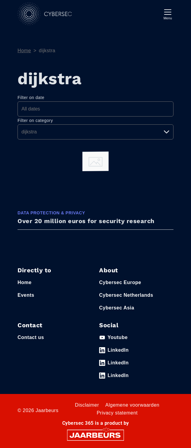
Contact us (31, 337)
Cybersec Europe (120, 282)
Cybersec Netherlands (126, 295)
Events (26, 295)
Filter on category (35, 120)
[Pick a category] (95, 131)
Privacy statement (117, 412)
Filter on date (31, 97)
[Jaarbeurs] (95, 435)
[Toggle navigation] (167, 14)
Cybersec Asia (116, 307)
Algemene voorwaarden (132, 405)
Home (24, 50)
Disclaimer (87, 405)
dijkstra (47, 50)
